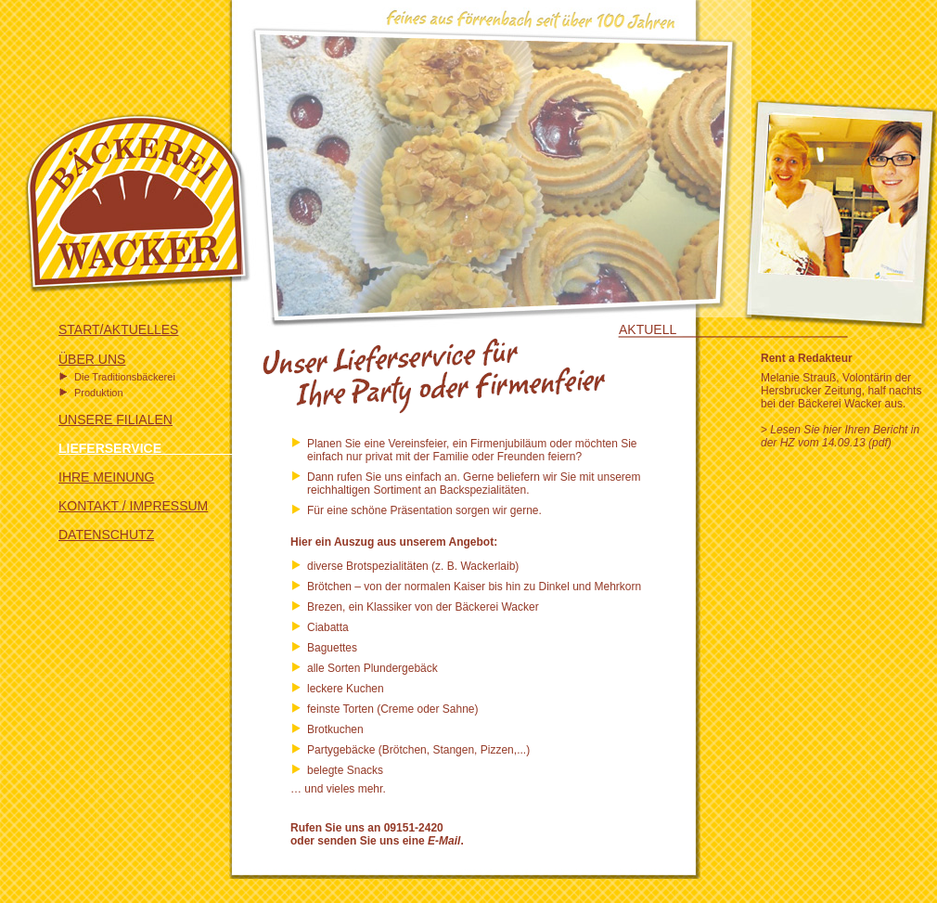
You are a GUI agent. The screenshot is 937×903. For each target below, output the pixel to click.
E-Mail (444, 840)
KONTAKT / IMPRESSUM (133, 505)
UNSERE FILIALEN (115, 419)
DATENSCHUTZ (106, 534)
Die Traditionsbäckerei (124, 376)
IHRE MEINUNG (106, 477)
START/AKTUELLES (118, 329)
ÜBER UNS (91, 359)
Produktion (98, 392)
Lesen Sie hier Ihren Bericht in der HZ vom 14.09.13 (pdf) (840, 436)
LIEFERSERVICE (149, 448)
